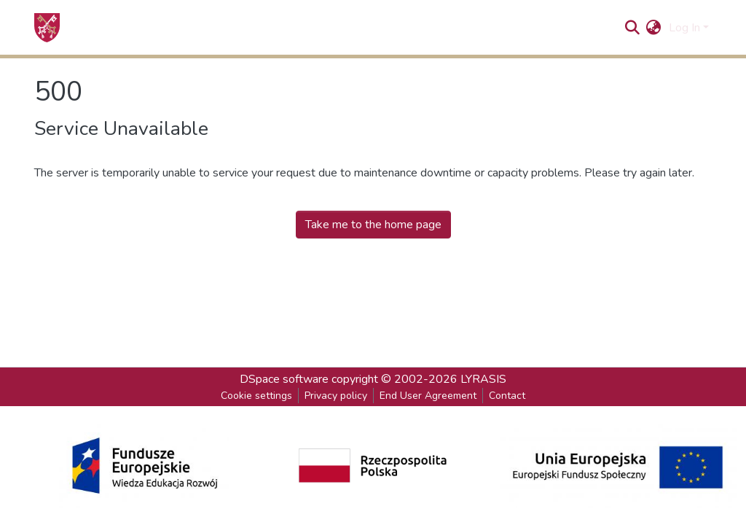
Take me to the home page (373, 225)
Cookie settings (256, 395)
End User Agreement (428, 395)
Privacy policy (336, 395)
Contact (507, 395)
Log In (684, 28)
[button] (654, 27)
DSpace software (284, 379)
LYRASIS (483, 379)
